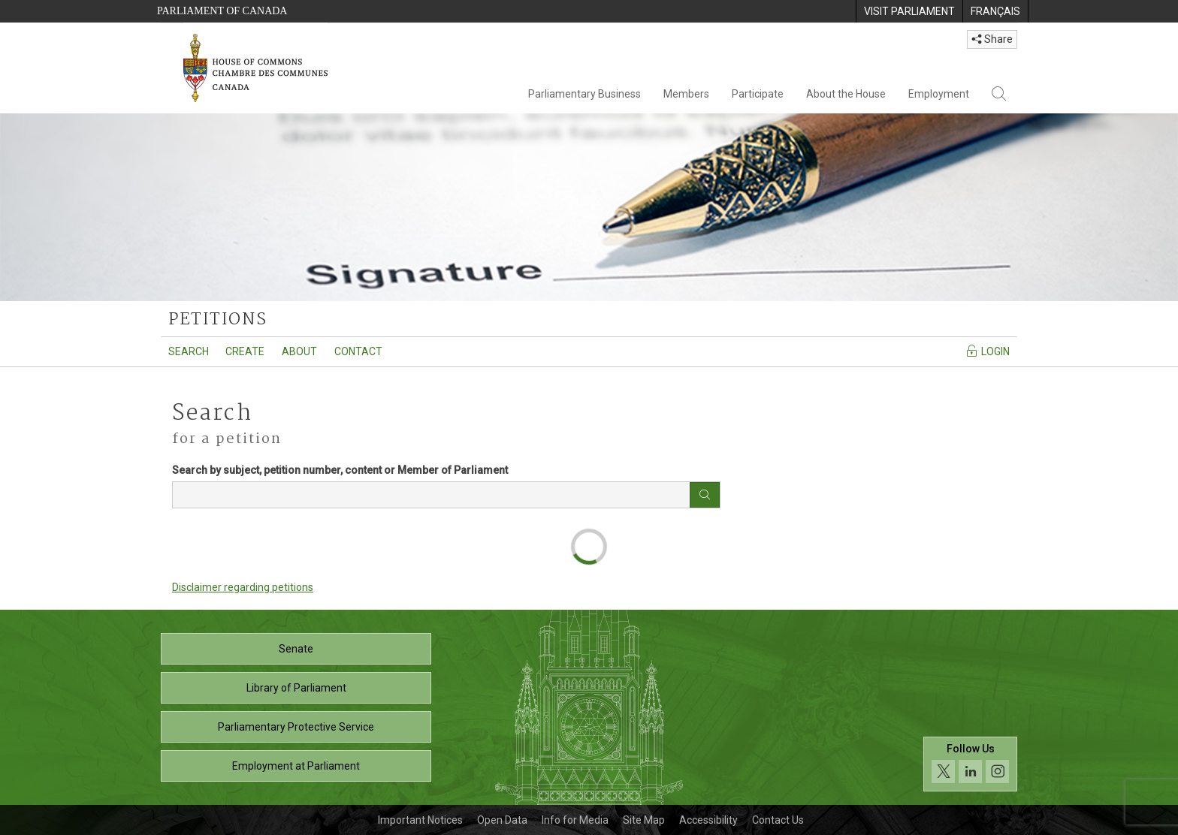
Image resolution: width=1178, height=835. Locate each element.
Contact (358, 351)
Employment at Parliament (296, 766)
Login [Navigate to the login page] (987, 350)
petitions (217, 319)
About (299, 351)
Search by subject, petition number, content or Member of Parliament (340, 470)
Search (188, 351)
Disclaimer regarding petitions (242, 587)
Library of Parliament (296, 688)
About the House (846, 94)
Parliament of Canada (222, 11)
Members (686, 94)
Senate (296, 649)
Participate (758, 94)
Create (244, 351)
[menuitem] (909, 11)
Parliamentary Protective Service (296, 727)
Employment (938, 94)
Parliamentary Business (584, 94)
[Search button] (705, 495)
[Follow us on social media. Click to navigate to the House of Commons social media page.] (970, 764)
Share (992, 39)
